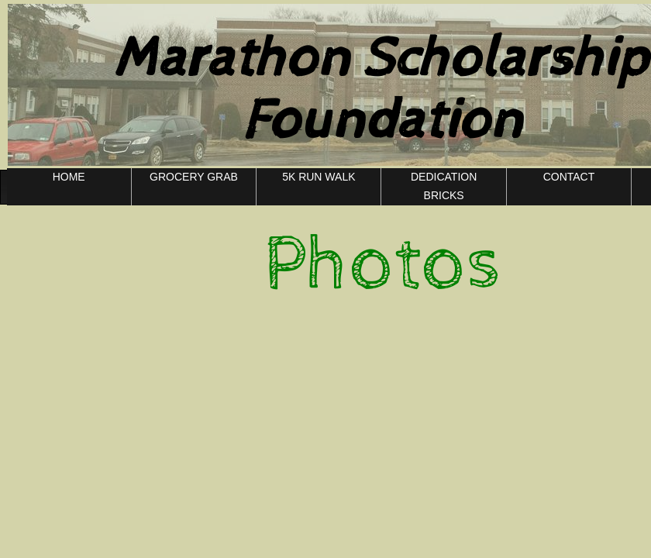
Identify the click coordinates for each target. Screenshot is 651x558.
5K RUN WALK (318, 176)
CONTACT (569, 176)
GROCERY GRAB (194, 176)
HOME (69, 176)
